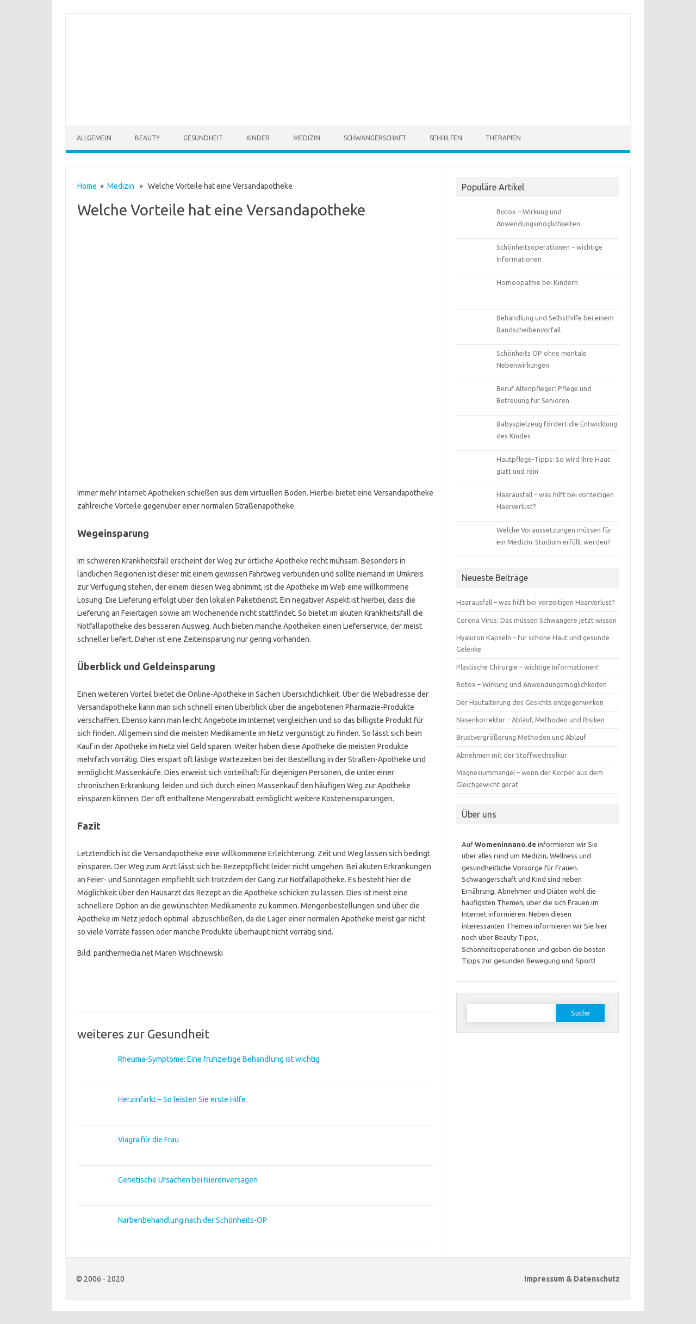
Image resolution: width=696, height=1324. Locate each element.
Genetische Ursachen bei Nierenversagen (188, 1179)
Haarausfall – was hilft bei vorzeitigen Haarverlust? (535, 602)
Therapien (503, 137)
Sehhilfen (446, 137)
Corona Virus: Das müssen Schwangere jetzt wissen (536, 620)
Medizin (306, 137)
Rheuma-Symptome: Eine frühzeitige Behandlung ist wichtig (219, 1059)
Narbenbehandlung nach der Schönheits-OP (192, 1220)
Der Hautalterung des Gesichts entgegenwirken (530, 702)
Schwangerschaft (375, 137)
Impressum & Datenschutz (572, 1278)
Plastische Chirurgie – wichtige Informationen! (527, 667)
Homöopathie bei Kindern (537, 282)
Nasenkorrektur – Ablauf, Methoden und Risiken (530, 719)
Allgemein (94, 137)
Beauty (147, 137)
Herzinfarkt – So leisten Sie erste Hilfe (182, 1099)
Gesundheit (203, 137)
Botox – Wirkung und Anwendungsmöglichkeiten (531, 684)
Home (87, 186)
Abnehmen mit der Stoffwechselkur (511, 755)
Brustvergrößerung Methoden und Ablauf (521, 737)
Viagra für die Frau (148, 1139)
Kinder (258, 137)
